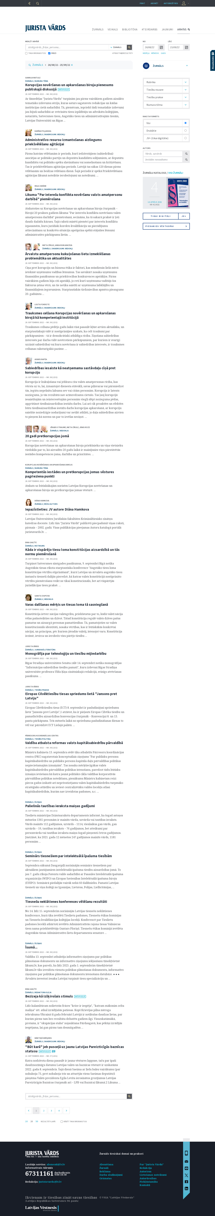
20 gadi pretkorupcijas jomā (47, 436)
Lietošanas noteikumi (153, 1174)
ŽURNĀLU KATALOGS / (163, 172)
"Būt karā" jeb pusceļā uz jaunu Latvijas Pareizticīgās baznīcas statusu (74, 1048)
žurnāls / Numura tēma (36, 81)
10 (26, 1121)
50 (37, 1121)
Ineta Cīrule (48, 245)
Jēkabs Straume (58, 427)
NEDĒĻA (146, 53)
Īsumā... (31, 947)
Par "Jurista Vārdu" (152, 1164)
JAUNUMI (167, 29)
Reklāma (105, 1171)
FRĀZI (52, 53)
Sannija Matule (32, 77)
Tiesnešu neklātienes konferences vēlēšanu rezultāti (66, 901)
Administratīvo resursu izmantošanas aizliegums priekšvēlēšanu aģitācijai (63, 141)
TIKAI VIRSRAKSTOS (35, 53)
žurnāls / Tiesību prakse (37, 690)
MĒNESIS (155, 53)
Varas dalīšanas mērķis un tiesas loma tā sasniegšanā (66, 604)
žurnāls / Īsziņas (33, 802)
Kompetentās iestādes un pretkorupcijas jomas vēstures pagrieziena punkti (69, 474)
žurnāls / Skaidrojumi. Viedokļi (50, 134)
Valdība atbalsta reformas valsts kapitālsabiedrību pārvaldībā (74, 743)
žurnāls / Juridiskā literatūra (40, 649)
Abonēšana (106, 1164)
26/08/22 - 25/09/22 (59, 64)
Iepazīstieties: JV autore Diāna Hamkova (57, 509)
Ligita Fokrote (42, 304)
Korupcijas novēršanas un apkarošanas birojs (49, 464)
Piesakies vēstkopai (166, 226)
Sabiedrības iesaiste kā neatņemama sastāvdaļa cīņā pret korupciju (70, 370)
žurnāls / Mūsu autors (46, 504)
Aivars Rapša (41, 359)
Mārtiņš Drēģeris (43, 1038)
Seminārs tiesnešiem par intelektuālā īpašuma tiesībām (68, 856)
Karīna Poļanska (43, 131)
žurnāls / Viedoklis (59, 430)
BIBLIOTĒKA (130, 29)
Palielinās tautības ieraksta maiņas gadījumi (60, 806)
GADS (163, 53)
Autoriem (146, 1171)
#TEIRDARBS (150, 29)
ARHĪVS (181, 29)
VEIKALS (113, 29)
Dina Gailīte (31, 542)
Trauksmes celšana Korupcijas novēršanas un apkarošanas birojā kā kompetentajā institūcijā (70, 315)
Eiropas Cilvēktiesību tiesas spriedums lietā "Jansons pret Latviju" (71, 696)
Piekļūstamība (149, 1181)
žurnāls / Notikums (35, 545)
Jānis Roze (84, 427)
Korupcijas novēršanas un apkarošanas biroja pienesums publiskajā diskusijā (69, 87)
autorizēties (171, 3)
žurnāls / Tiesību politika (38, 739)
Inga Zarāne (40, 186)
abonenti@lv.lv (56, 1164)
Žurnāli (104, 1168)
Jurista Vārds (32, 646)
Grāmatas (105, 1178)
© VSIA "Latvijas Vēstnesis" (116, 1197)
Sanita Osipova (42, 595)
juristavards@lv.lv (50, 1181)
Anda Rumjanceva (63, 245)
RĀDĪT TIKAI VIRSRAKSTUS (74, 1121)
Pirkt (142, 3)
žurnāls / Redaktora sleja (38, 992)
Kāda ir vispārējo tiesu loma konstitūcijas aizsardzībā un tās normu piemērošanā (72, 551)
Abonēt (154, 3)
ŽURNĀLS (98, 29)
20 (31, 1121)
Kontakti (145, 1185)
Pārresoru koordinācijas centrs (41, 735)
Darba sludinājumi (111, 1174)
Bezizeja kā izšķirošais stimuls (49, 996)
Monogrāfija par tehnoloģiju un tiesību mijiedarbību (65, 653)
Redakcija (146, 1168)
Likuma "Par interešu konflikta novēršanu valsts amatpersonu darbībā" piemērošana (73, 196)
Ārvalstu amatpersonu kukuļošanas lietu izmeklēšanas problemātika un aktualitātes (68, 256)
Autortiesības (148, 1178)
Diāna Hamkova (42, 500)
